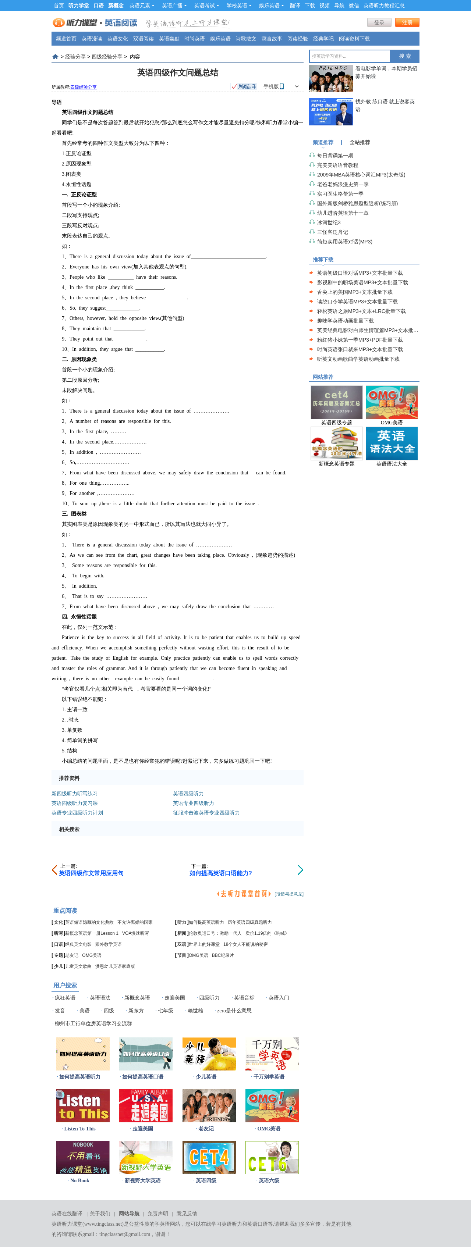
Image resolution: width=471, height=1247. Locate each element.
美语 (84, 1010)
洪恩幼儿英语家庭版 (115, 966)
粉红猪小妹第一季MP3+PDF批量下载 (360, 340)
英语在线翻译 (67, 1213)
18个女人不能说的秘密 (245, 944)
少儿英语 (206, 1077)
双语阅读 (143, 39)
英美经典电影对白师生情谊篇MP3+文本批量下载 (373, 330)
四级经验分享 (107, 57)
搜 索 (405, 56)
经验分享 (75, 57)
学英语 (162, 1224)
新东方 (136, 1010)
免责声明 (158, 1213)
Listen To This (79, 1129)
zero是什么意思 (234, 1010)
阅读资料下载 (354, 39)
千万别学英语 (269, 1077)
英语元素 (142, 5)
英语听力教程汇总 (384, 5)
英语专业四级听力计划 (77, 813)
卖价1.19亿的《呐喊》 (267, 933)
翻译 (295, 5)
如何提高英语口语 (142, 1077)
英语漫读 (92, 39)
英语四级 (206, 1180)
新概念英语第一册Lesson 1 (91, 933)
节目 (181, 955)
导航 (339, 5)
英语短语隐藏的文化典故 (89, 922)
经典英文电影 (78, 944)
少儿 (58, 966)
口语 (58, 944)
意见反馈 (187, 1213)
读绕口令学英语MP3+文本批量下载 (357, 301)
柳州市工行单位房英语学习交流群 (93, 1023)
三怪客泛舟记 (332, 232)
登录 (379, 22)
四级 (109, 1010)
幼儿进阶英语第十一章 (343, 213)
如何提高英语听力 (206, 922)
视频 (324, 5)
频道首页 (66, 39)
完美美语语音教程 (337, 165)
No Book (79, 1180)
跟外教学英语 (108, 944)
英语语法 (100, 998)
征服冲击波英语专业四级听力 (206, 813)
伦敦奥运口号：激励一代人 (215, 933)
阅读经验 (297, 39)
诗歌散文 (246, 39)
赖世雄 (195, 1010)
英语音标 (244, 998)
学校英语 (239, 5)
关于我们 (100, 1213)
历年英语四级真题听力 (250, 922)
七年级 (165, 1010)
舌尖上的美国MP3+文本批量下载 (355, 292)
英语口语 (257, 1224)
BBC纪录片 (223, 955)
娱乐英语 (271, 5)
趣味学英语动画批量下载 (345, 321)
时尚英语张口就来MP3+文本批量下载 (360, 349)
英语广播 (174, 5)
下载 (310, 5)
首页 (59, 5)
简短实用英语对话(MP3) (344, 242)
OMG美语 (92, 955)
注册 (407, 22)
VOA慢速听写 (135, 933)
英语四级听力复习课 (75, 803)
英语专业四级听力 (193, 803)
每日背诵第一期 (335, 155)
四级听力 (209, 998)
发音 (60, 1010)
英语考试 (206, 5)
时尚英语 (194, 39)
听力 (181, 922)
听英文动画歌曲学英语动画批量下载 (358, 359)
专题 (58, 955)
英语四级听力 (188, 794)
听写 (58, 933)
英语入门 (279, 998)
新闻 (181, 933)
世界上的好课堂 (204, 944)
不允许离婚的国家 (135, 922)
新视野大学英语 (143, 1180)
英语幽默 (169, 39)
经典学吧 (323, 39)
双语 (181, 944)
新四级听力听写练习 (75, 794)
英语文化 (117, 39)
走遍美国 (174, 998)
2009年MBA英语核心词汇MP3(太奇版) (361, 175)
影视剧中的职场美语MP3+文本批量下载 (362, 282)
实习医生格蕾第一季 (340, 194)
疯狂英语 (65, 998)
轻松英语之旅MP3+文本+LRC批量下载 (361, 311)
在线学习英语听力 (221, 1224)
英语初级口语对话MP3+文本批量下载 (360, 273)
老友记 (71, 955)
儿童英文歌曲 (78, 966)
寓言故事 (272, 39)
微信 (354, 5)
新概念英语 (137, 998)
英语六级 (269, 1180)
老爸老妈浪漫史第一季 (343, 184)
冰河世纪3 (329, 222)
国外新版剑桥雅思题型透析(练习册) (357, 203)
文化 (58, 922)
